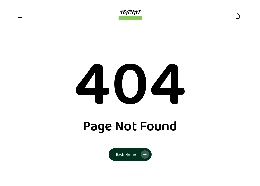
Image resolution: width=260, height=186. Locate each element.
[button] (20, 15)
